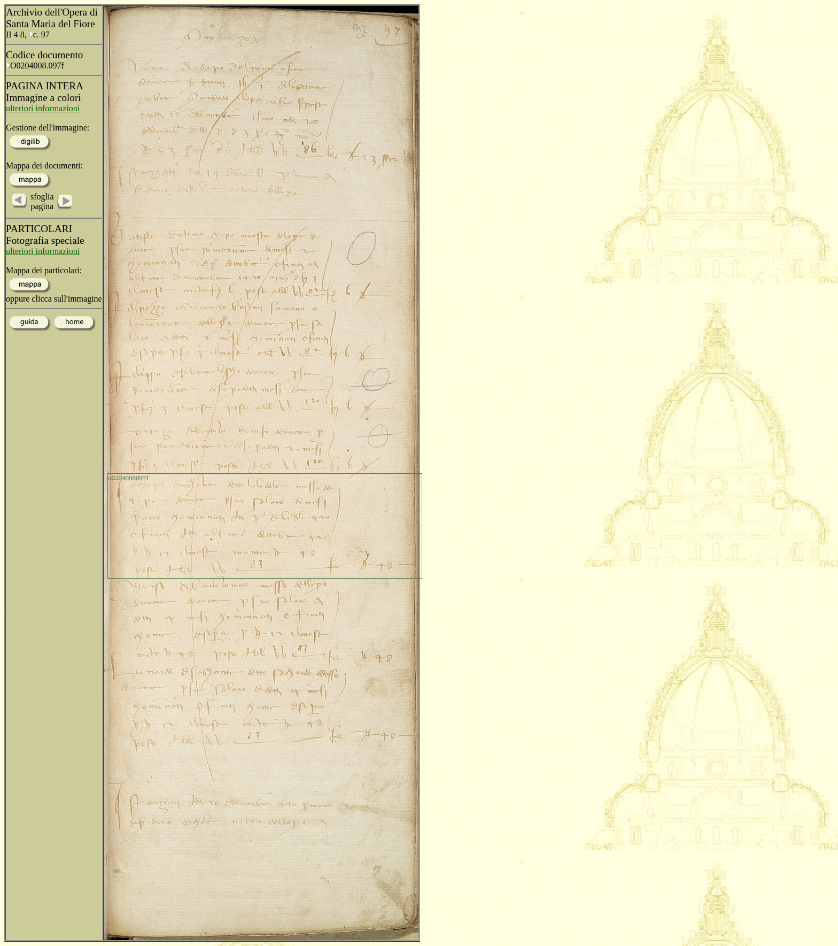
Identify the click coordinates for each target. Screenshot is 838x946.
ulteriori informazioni (43, 108)
